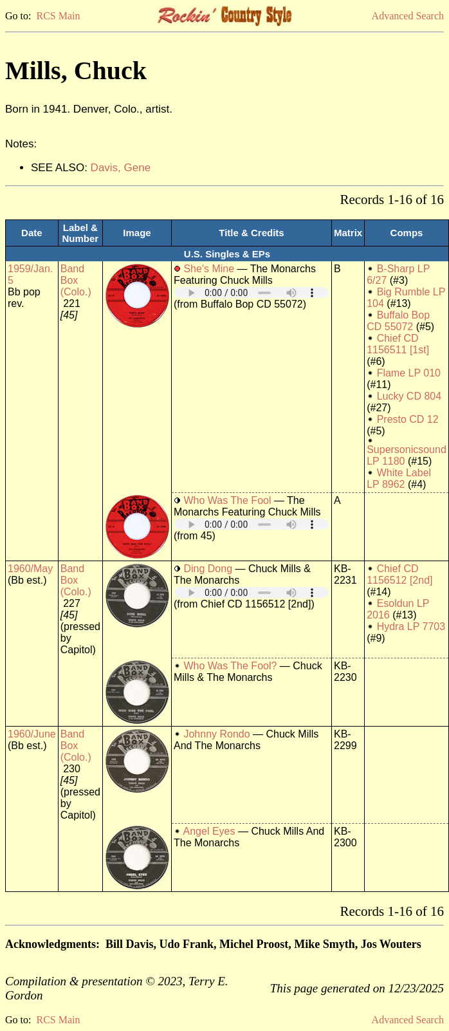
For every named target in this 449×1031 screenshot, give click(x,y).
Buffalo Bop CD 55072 (398, 321)
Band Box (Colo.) (75, 280)
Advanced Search (408, 15)
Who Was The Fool (227, 500)
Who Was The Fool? (230, 665)
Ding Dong (207, 568)
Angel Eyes (209, 831)
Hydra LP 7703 (411, 626)
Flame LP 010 (409, 372)
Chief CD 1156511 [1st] (398, 344)
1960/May (30, 568)
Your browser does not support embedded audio (251, 292)
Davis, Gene (121, 168)
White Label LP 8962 (399, 478)
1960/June (32, 734)
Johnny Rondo (216, 734)
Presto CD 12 (408, 419)
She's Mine (208, 268)
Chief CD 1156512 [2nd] (399, 574)
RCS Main (58, 15)
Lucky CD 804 (409, 396)
